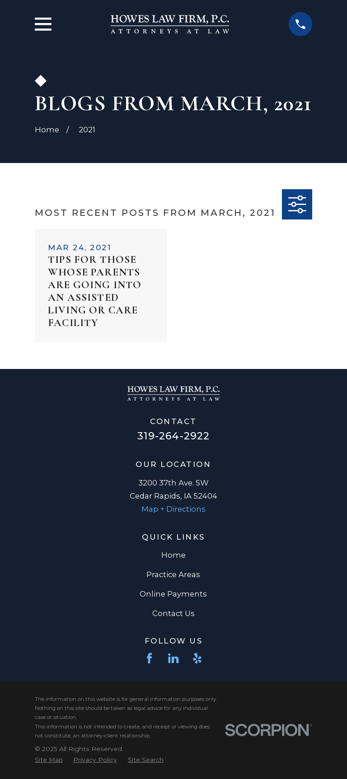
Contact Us (173, 613)
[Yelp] (197, 658)
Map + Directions (173, 508)
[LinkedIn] (173, 658)
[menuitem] (49, 759)
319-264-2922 (173, 435)
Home (173, 555)
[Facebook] (149, 658)
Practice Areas (173, 574)
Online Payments (173, 593)
